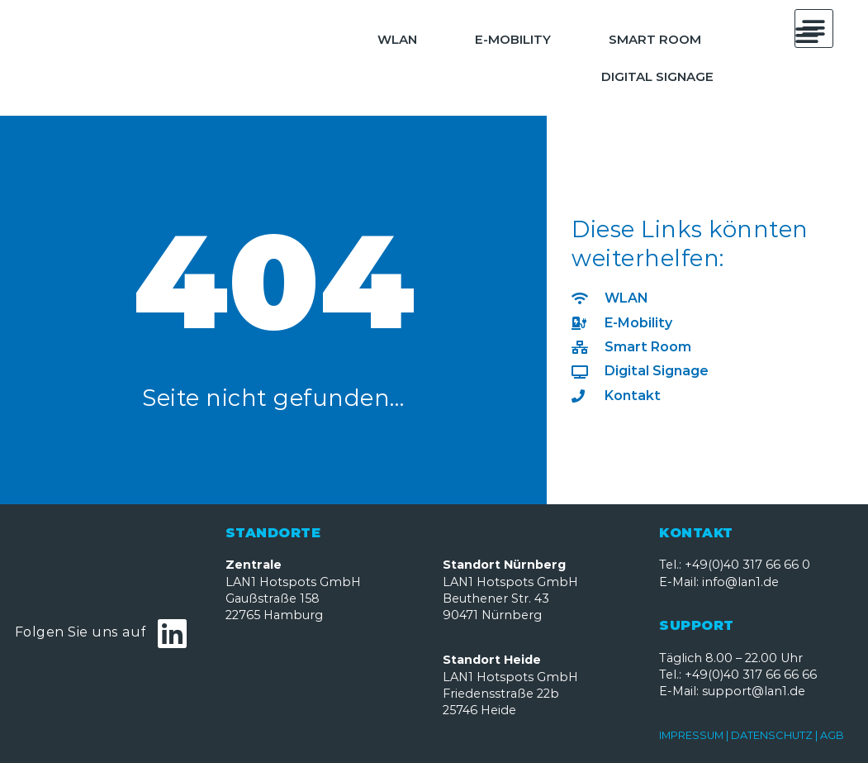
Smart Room (655, 39)
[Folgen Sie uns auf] (172, 633)
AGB (832, 735)
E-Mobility (513, 39)
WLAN (397, 39)
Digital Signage (657, 76)
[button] (807, 35)
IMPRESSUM (692, 735)
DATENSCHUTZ (772, 735)
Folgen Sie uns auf (80, 632)
